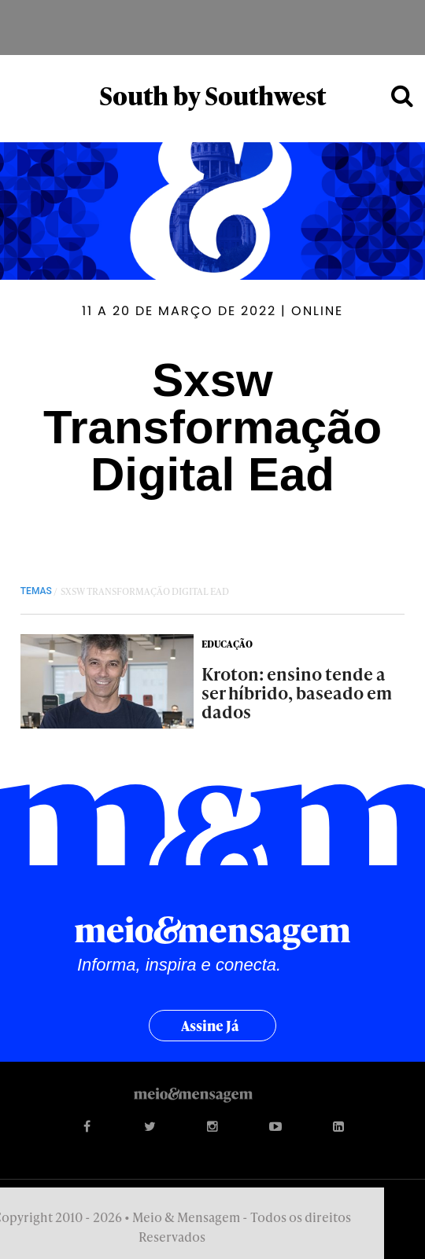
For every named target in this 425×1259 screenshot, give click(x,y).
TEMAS (36, 590)
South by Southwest (212, 95)
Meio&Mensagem (212, 27)
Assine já (210, 1025)
